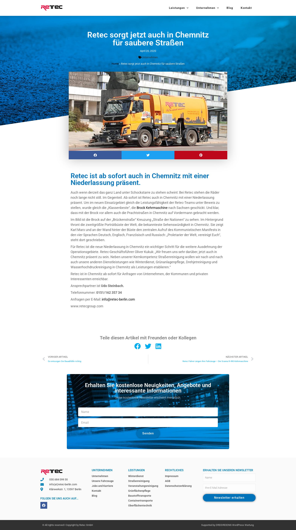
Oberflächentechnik (140, 505)
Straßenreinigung (139, 480)
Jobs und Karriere (102, 485)
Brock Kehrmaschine (152, 208)
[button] (95, 155)
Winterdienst (136, 476)
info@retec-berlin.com (118, 299)
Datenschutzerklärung (178, 485)
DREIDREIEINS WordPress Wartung (235, 525)
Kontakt (246, 8)
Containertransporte (140, 500)
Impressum (171, 476)
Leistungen (179, 8)
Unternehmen (207, 8)
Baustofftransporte (139, 495)
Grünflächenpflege (139, 490)
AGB (167, 480)
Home (115, 63)
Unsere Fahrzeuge (103, 480)
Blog (230, 8)
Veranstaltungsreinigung (143, 485)
